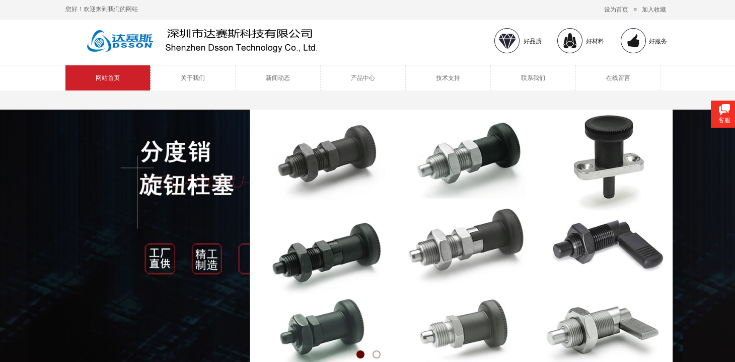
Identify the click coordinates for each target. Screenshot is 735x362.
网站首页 (108, 77)
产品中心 (363, 77)
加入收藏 (654, 9)
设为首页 (616, 9)
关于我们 (193, 77)
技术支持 (448, 77)
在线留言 (618, 77)
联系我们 (533, 77)
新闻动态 (278, 77)
